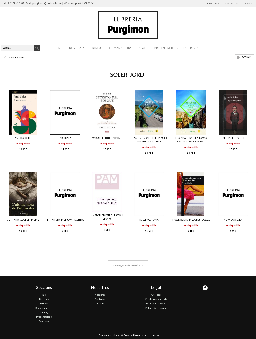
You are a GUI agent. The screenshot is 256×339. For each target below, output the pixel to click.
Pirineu (95, 48)
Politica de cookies (156, 303)
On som (247, 3)
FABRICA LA (65, 138)
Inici (61, 48)
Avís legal (156, 294)
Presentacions (166, 48)
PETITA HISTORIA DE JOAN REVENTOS (65, 219)
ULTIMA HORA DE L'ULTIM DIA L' (23, 219)
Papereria (191, 48)
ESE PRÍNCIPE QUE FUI (233, 138)
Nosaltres (212, 3)
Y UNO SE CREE (23, 138)
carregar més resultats (128, 265)
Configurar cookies (108, 335)
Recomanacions (119, 48)
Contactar (231, 3)
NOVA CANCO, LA (233, 219)
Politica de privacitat (156, 307)
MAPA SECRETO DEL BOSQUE (107, 138)
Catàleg (143, 48)
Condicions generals (156, 299)
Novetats (77, 48)
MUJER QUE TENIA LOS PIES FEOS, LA (191, 219)
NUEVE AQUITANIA (148, 219)
